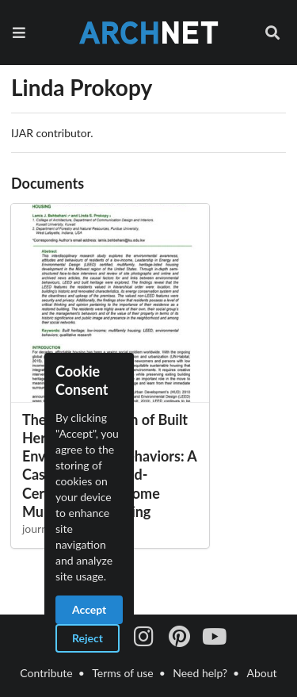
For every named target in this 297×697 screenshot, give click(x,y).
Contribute (46, 673)
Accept (89, 609)
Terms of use (122, 673)
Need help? (200, 673)
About (262, 673)
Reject (87, 638)
